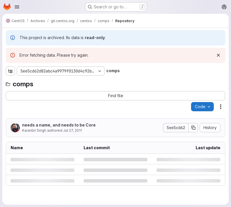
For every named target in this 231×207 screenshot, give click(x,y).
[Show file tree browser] (10, 71)
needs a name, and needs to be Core (59, 124)
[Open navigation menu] (17, 7)
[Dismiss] (218, 55)
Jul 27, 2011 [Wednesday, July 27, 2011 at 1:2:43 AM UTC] (72, 130)
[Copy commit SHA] (193, 127)
